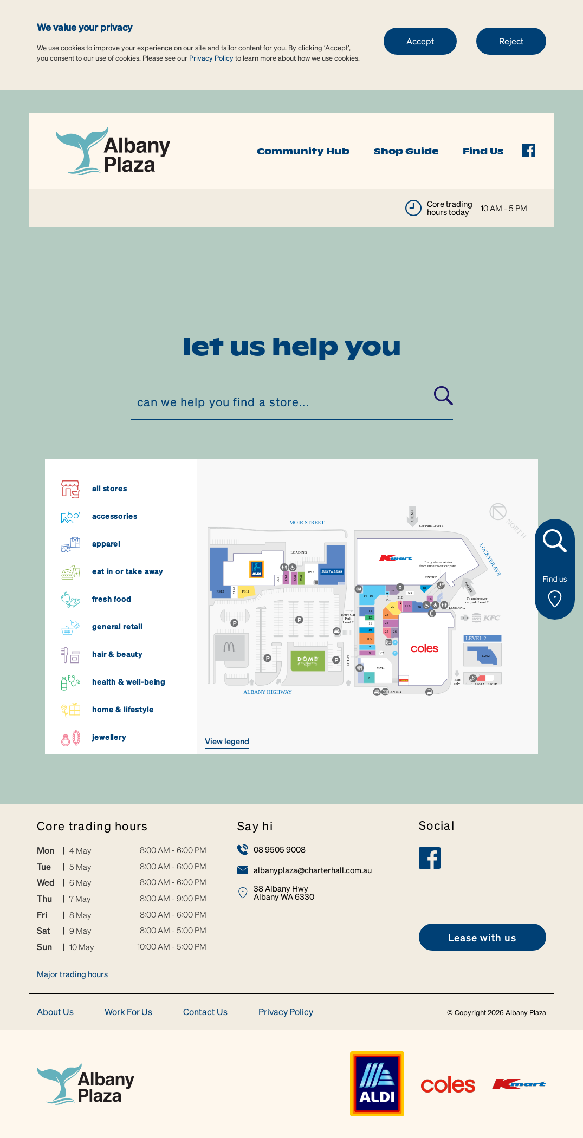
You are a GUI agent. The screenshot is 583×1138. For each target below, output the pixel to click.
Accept (420, 41)
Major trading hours (72, 973)
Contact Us (205, 1012)
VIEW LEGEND (227, 741)
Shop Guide (406, 151)
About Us (55, 1012)
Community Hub (303, 151)
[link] (113, 150)
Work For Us (128, 1012)
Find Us (483, 151)
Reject (511, 41)
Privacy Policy (211, 57)
